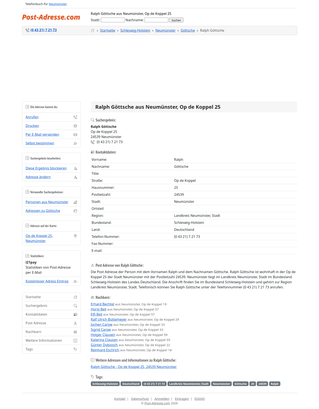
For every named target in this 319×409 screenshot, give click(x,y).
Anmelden (162, 399)
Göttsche (188, 30)
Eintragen (182, 399)
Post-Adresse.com (51, 17)
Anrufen (32, 117)
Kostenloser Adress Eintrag (47, 281)
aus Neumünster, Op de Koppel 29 (135, 319)
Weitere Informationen (44, 340)
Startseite (107, 30)
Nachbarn (33, 331)
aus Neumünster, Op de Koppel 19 (129, 304)
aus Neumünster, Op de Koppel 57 (125, 309)
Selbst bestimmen (40, 143)
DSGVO (199, 399)
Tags (29, 349)
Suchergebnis (36, 305)
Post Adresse (36, 323)
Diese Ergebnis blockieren (46, 168)
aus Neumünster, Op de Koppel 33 (128, 324)
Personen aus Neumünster (47, 202)
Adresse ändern (38, 177)
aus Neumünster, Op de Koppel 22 (130, 345)
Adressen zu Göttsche (43, 210)
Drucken (32, 125)
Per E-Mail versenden (42, 134)
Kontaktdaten (36, 314)
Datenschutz (140, 399)
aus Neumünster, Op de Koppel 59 (129, 335)
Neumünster (58, 4)
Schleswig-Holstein (135, 30)
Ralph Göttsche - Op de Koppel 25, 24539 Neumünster (134, 366)
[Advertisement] (159, 68)
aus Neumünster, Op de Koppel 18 (131, 350)
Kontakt (119, 399)
